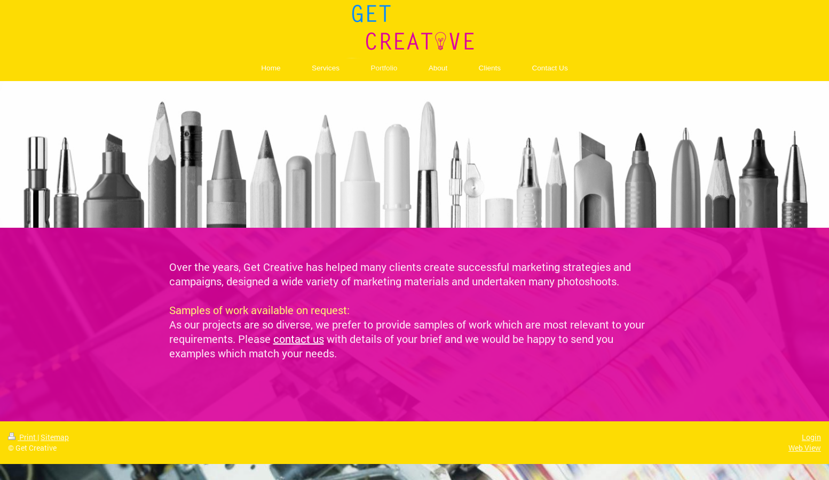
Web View (804, 448)
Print (22, 437)
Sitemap (55, 437)
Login (811, 437)
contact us (298, 339)
